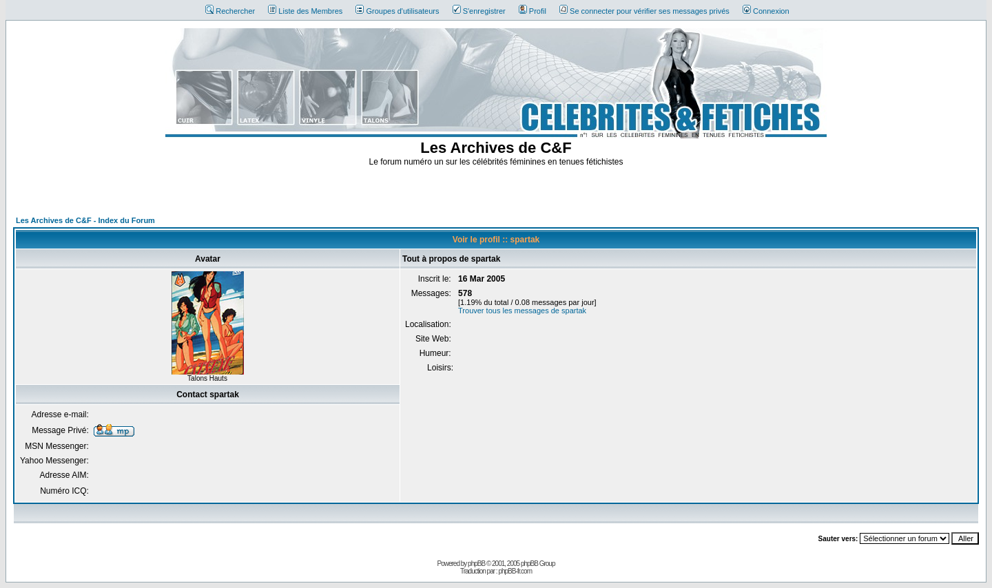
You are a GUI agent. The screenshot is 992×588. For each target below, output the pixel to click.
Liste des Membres (305, 11)
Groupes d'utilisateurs (397, 11)
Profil (532, 11)
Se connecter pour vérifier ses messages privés (644, 11)
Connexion (766, 11)
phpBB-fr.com (515, 571)
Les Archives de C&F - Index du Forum (85, 220)
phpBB (476, 563)
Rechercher (230, 11)
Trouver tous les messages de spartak (522, 310)
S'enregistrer (479, 11)
